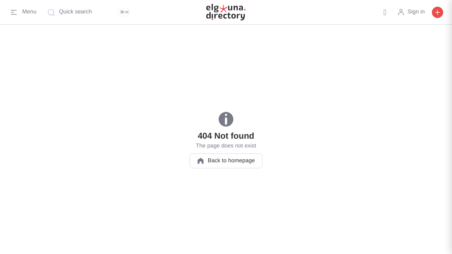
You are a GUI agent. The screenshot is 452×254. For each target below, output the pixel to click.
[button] (384, 12)
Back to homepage (226, 160)
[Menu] (22, 12)
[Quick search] (91, 12)
